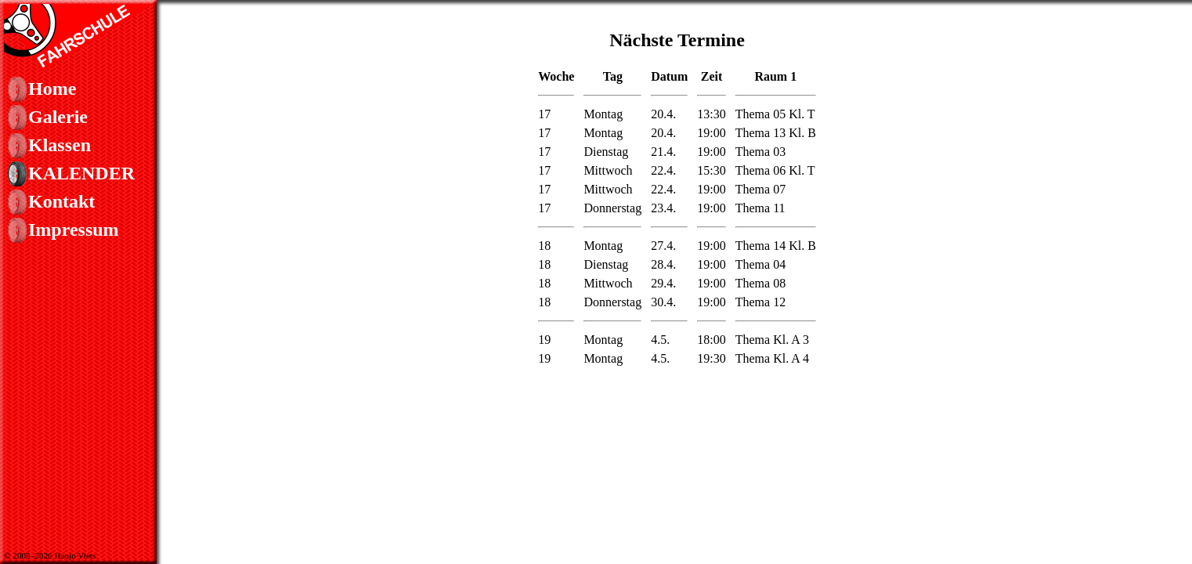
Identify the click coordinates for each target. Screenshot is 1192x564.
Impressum (73, 229)
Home (52, 88)
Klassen (59, 145)
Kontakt (61, 201)
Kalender (81, 173)
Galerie (58, 117)
